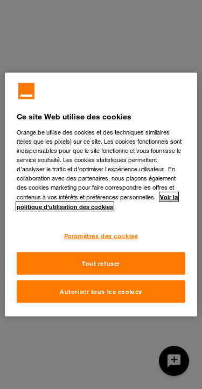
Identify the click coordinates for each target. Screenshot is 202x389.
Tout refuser (101, 263)
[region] (101, 195)
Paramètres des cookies (101, 236)
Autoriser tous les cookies (101, 291)
